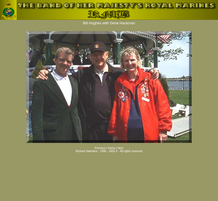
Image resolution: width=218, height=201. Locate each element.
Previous (100, 148)
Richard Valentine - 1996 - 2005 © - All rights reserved (109, 151)
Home (112, 148)
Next (121, 148)
